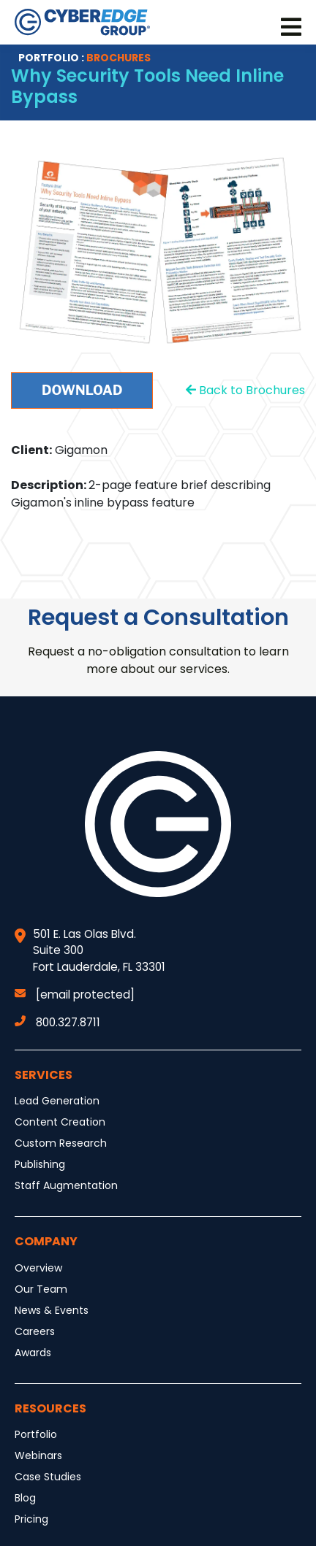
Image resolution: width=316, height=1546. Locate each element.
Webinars (38, 1455)
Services (43, 1074)
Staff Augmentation (66, 1185)
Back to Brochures (245, 390)
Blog (25, 1498)
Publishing (40, 1164)
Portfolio (36, 1434)
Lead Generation (57, 1100)
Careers (35, 1331)
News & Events (52, 1310)
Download (82, 390)
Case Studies (48, 1476)
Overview (38, 1268)
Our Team (41, 1289)
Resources (50, 1408)
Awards (33, 1352)
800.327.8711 (57, 1022)
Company (46, 1241)
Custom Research (61, 1143)
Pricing (31, 1519)
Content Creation (60, 1122)
